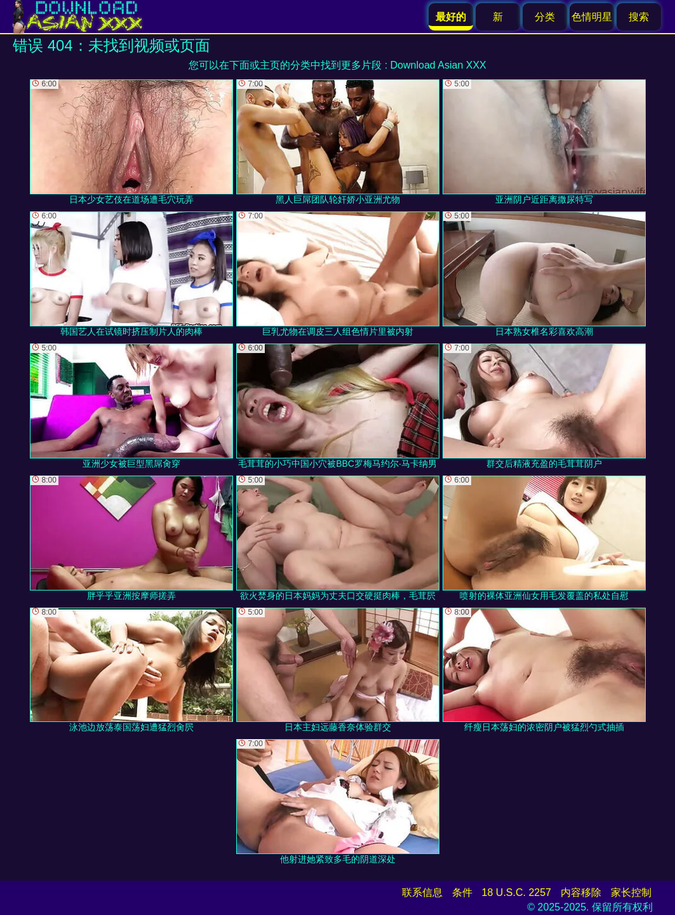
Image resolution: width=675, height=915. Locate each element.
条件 (462, 892)
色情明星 (591, 16)
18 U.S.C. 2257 (516, 892)
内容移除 (581, 892)
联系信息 (422, 892)
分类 (545, 16)
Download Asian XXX (438, 65)
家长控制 (631, 892)
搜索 (639, 16)
